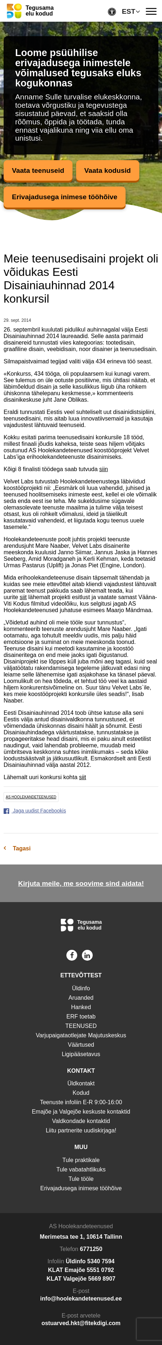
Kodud (81, 1093)
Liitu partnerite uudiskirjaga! (81, 1130)
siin (103, 469)
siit (23, 597)
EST (128, 11)
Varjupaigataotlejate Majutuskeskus (81, 1035)
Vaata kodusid (107, 170)
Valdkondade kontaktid (81, 1121)
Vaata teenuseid (38, 170)
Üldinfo (81, 988)
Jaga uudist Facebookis (35, 811)
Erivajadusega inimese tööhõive (64, 197)
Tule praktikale (81, 1160)
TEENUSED (81, 1026)
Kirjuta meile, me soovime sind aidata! (81, 883)
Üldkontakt (81, 1083)
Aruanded (81, 998)
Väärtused (81, 1045)
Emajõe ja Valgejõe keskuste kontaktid (81, 1112)
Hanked (81, 1007)
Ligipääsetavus (81, 1054)
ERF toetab (81, 1016)
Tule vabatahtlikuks (80, 1169)
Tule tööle (81, 1179)
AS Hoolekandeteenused (31, 797)
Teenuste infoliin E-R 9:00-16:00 (81, 1102)
